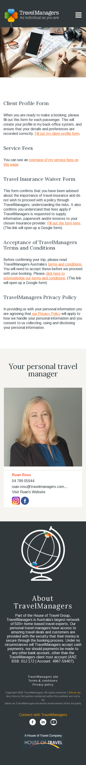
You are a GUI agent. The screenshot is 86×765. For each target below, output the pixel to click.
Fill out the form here (63, 223)
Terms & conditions (43, 680)
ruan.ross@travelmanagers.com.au (40, 487)
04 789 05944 (23, 481)
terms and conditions (64, 264)
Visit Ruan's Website (28, 492)
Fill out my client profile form (57, 134)
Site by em (75, 692)
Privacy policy (43, 684)
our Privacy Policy (46, 314)
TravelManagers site (43, 676)
